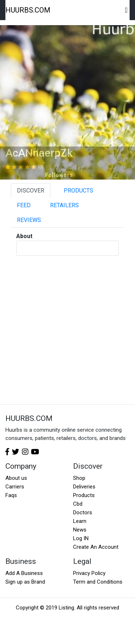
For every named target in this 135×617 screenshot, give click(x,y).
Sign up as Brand (25, 582)
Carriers (14, 486)
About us (16, 478)
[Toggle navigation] (126, 10)
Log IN (81, 538)
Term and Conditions (97, 582)
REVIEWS (29, 220)
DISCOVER (30, 190)
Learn (79, 521)
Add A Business (24, 573)
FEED (24, 205)
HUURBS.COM (27, 10)
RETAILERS (64, 205)
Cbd (77, 504)
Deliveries (84, 486)
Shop (79, 478)
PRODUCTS (78, 190)
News (79, 529)
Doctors (82, 512)
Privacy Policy (89, 573)
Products (84, 495)
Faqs (11, 495)
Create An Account (95, 547)
